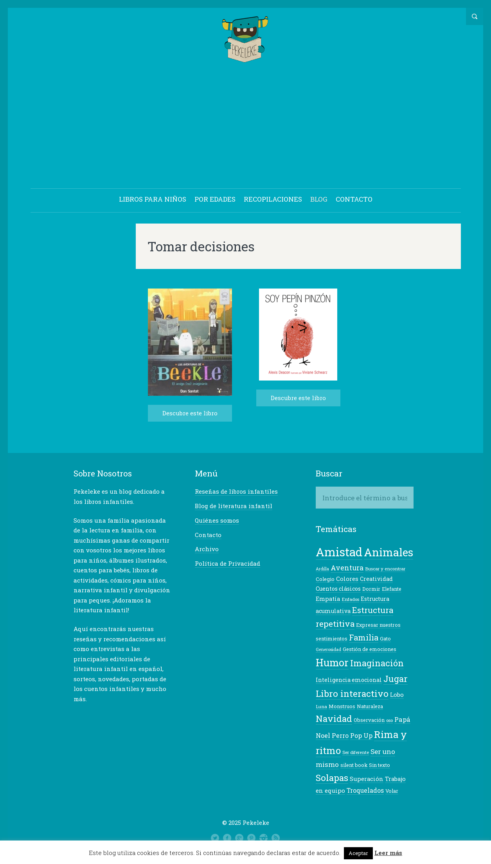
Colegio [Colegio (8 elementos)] (325, 579)
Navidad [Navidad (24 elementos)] (334, 718)
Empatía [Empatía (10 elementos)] (328, 598)
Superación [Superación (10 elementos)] (366, 779)
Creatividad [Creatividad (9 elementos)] (376, 579)
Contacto (208, 535)
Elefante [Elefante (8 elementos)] (391, 589)
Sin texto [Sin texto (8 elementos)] (379, 765)
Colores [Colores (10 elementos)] (347, 579)
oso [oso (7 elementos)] (389, 720)
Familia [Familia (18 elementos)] (363, 637)
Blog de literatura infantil (233, 506)
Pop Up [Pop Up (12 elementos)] (361, 735)
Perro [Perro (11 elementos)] (340, 736)
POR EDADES (215, 199)
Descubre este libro (190, 413)
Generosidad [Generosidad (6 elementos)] (328, 649)
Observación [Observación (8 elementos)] (369, 720)
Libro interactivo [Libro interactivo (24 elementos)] (352, 693)
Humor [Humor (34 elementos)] (332, 662)
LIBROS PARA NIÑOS (152, 199)
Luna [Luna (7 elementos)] (321, 706)
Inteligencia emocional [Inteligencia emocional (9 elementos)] (349, 680)
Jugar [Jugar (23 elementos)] (395, 678)
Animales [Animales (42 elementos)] (388, 552)
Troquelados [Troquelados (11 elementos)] (365, 790)
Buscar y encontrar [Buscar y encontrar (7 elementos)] (385, 569)
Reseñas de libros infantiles (236, 491)
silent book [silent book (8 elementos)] (353, 765)
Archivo (207, 549)
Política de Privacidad (227, 563)
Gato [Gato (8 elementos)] (385, 638)
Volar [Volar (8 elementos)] (391, 791)
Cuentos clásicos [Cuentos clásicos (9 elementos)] (338, 588)
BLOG (318, 199)
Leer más (388, 853)
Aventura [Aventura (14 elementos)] (347, 567)
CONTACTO (354, 199)
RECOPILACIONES (273, 199)
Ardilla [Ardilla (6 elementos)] (322, 569)
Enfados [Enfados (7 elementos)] (350, 599)
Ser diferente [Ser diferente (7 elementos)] (355, 752)
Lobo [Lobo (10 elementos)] (397, 694)
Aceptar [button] (358, 853)
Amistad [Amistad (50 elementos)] (339, 551)
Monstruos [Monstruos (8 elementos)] (342, 706)
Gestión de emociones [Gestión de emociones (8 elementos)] (369, 649)
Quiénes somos (217, 520)
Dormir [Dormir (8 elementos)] (371, 589)
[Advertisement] (246, 127)
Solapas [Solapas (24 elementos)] (332, 777)
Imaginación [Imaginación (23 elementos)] (377, 663)
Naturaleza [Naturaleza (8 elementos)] (370, 706)
